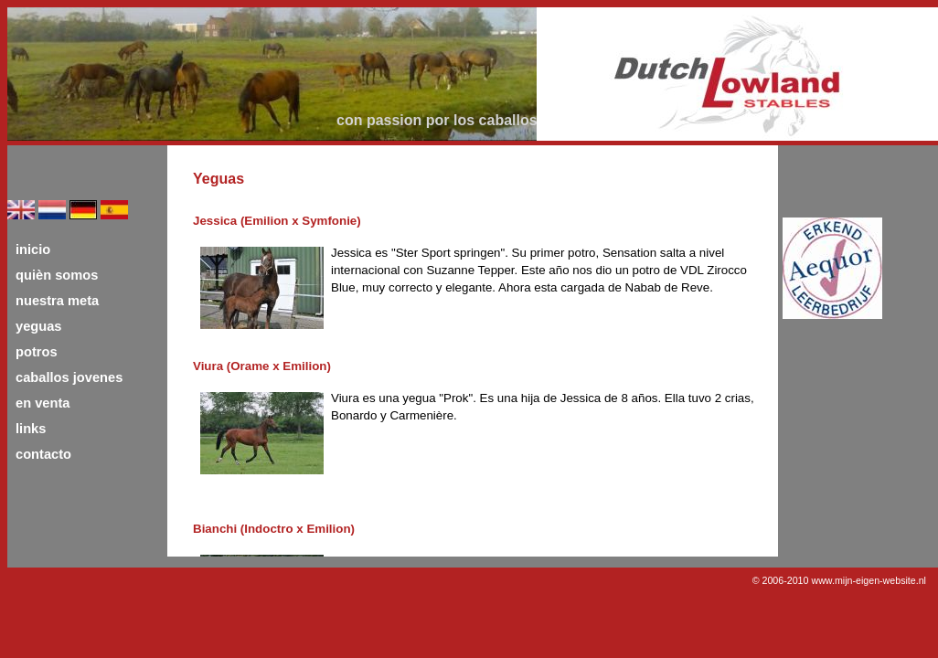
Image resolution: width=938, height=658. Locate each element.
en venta (42, 403)
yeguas (39, 326)
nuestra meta (57, 300)
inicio (33, 249)
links (31, 428)
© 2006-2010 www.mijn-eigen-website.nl (839, 580)
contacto (43, 454)
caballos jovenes (69, 377)
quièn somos (57, 275)
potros (37, 352)
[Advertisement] (856, 395)
